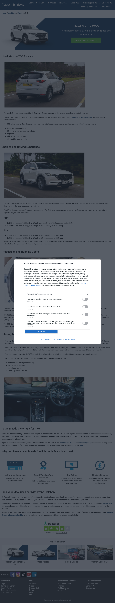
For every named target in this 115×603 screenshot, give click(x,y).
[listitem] (57, 294)
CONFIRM (41, 331)
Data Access (57, 339)
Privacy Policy (70, 339)
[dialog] (57, 301)
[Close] (96, 263)
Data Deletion (45, 339)
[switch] (85, 298)
